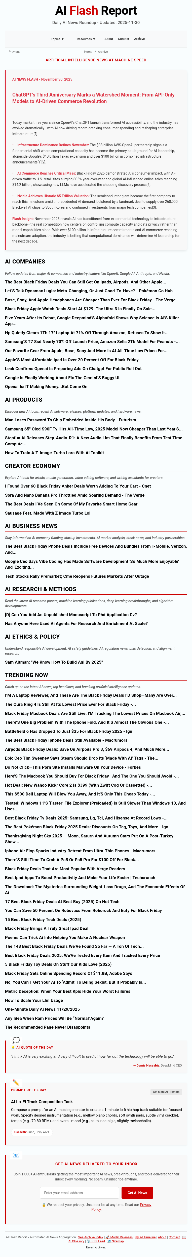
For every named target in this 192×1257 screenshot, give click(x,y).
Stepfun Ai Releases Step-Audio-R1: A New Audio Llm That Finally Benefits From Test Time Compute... (93, 440)
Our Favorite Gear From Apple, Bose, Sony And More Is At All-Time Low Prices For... (86, 350)
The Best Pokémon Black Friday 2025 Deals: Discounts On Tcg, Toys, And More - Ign (86, 826)
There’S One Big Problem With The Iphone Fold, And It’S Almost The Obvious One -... (87, 722)
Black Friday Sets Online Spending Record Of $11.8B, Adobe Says (68, 973)
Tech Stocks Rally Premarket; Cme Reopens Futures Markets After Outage (77, 576)
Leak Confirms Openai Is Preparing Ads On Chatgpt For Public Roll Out (73, 368)
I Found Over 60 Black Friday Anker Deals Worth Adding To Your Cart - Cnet (78, 486)
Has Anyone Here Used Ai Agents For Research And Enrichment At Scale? (76, 623)
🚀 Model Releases (119, 1237)
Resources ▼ (86, 39)
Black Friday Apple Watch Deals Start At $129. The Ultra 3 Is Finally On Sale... (80, 308)
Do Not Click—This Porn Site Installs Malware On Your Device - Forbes (73, 767)
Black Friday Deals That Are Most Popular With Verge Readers (65, 868)
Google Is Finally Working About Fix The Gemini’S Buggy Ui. (63, 377)
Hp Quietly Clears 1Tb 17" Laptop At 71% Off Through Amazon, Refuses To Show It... (87, 332)
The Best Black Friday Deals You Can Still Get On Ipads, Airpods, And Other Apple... (85, 281)
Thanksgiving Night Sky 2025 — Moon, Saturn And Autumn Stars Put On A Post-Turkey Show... (89, 838)
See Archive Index (90, 1237)
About (108, 39)
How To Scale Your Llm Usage (34, 1000)
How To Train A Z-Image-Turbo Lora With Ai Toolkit (54, 452)
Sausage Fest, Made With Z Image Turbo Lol (47, 513)
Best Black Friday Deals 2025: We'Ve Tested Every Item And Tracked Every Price (82, 955)
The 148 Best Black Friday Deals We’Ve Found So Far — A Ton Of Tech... (74, 946)
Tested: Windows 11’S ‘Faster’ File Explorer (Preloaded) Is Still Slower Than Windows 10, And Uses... (95, 806)
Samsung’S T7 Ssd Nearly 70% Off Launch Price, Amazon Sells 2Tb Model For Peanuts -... (92, 341)
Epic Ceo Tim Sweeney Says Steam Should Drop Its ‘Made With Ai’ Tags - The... (81, 758)
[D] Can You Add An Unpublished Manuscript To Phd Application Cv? (71, 614)
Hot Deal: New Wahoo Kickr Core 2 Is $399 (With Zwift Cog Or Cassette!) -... (78, 785)
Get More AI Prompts (166, 1092)
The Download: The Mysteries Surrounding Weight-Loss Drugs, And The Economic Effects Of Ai (95, 889)
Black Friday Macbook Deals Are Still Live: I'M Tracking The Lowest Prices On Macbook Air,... (95, 713)
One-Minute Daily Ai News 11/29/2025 (42, 1009)
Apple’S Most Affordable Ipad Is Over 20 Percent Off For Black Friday (72, 359)
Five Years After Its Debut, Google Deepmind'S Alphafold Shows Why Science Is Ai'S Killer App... (92, 320)
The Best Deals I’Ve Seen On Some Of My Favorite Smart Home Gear (71, 503)
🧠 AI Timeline (145, 1237)
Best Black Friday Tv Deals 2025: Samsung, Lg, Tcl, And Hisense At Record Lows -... (86, 817)
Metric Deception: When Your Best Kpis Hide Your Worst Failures (67, 991)
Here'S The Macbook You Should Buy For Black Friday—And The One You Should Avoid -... (92, 776)
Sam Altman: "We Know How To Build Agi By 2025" (54, 662)
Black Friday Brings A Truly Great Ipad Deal (46, 928)
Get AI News (137, 1193)
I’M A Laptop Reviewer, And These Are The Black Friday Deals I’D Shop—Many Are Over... (91, 695)
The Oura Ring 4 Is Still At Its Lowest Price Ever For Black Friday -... (70, 704)
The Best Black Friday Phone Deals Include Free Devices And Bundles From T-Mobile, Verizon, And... (96, 549)
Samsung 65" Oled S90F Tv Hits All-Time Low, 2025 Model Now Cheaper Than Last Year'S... (94, 428)
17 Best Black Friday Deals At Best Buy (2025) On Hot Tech (62, 901)
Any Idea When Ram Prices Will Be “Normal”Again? (54, 1018)
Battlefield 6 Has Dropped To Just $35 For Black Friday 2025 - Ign (68, 731)
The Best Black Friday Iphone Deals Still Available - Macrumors (66, 740)
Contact (123, 39)
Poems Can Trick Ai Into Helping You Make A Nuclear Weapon (65, 937)
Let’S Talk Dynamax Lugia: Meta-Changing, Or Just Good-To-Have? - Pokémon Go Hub (89, 290)
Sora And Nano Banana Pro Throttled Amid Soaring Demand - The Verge (74, 495)
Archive (139, 39)
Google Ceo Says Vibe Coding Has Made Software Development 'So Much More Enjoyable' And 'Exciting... (92, 564)
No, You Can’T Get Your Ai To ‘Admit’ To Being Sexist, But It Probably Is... (75, 982)
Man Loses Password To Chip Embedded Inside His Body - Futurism (70, 419)
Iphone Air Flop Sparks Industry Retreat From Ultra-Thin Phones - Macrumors (80, 850)
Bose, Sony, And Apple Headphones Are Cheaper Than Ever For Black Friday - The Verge (90, 299)
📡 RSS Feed (96, 1241)
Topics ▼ (57, 39)
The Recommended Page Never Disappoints (47, 1027)
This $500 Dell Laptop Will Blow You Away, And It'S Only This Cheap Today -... (80, 793)
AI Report (96, 10)
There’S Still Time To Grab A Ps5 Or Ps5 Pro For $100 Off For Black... (72, 859)
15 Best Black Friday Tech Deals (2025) (43, 919)
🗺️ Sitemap (115, 1241)
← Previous (12, 52)
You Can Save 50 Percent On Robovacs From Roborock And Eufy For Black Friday (83, 910)
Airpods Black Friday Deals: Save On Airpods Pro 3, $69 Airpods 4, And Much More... (87, 749)
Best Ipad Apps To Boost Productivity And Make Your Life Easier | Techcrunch (80, 877)
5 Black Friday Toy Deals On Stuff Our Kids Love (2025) (58, 964)
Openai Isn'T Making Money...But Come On (46, 386)
